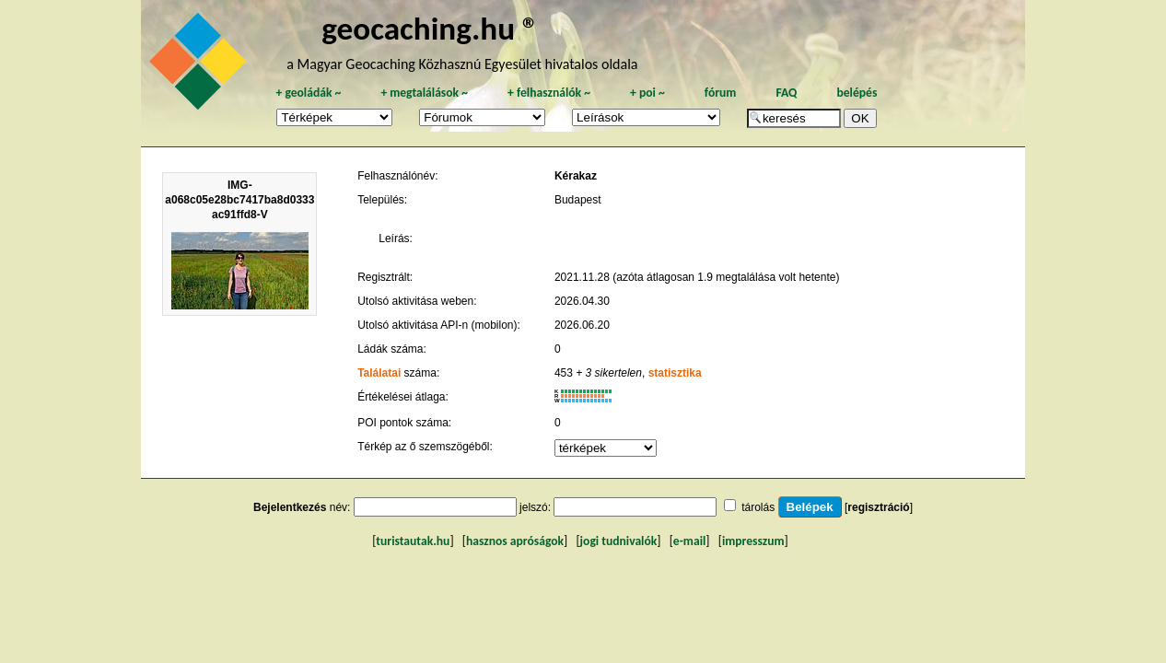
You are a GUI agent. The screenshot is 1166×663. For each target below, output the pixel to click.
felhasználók (549, 92)
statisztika (675, 372)
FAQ (786, 92)
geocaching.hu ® (430, 28)
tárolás (758, 507)
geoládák (308, 92)
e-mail (689, 541)
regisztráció (878, 507)
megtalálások (424, 92)
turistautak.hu (412, 541)
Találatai (379, 372)
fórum (721, 92)
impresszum (753, 541)
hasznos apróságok (515, 541)
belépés (856, 92)
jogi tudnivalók (619, 541)
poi (647, 92)
